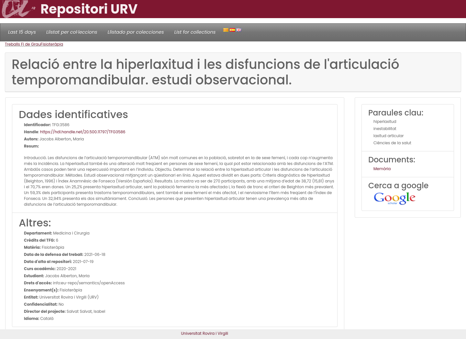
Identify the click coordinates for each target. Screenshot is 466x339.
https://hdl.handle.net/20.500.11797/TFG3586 (83, 132)
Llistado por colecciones (136, 32)
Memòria (382, 168)
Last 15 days (22, 32)
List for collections (195, 32)
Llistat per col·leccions (71, 32)
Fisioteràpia (52, 44)
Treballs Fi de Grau (23, 44)
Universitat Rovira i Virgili (204, 333)
